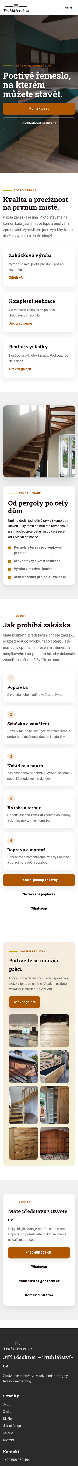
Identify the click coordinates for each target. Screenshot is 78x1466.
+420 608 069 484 (39, 1253)
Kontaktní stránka (39, 1295)
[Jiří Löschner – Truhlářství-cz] (16, 7)
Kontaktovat (39, 108)
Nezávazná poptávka (39, 894)
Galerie (8, 1433)
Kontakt (8, 1440)
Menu (68, 7)
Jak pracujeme (20, 323)
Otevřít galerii (20, 369)
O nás (7, 1412)
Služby (8, 1419)
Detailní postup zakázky (39, 880)
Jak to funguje (13, 1426)
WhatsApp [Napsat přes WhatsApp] (39, 908)
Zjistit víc (16, 278)
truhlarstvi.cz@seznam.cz (39, 1281)
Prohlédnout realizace (39, 123)
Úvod (6, 1404)
